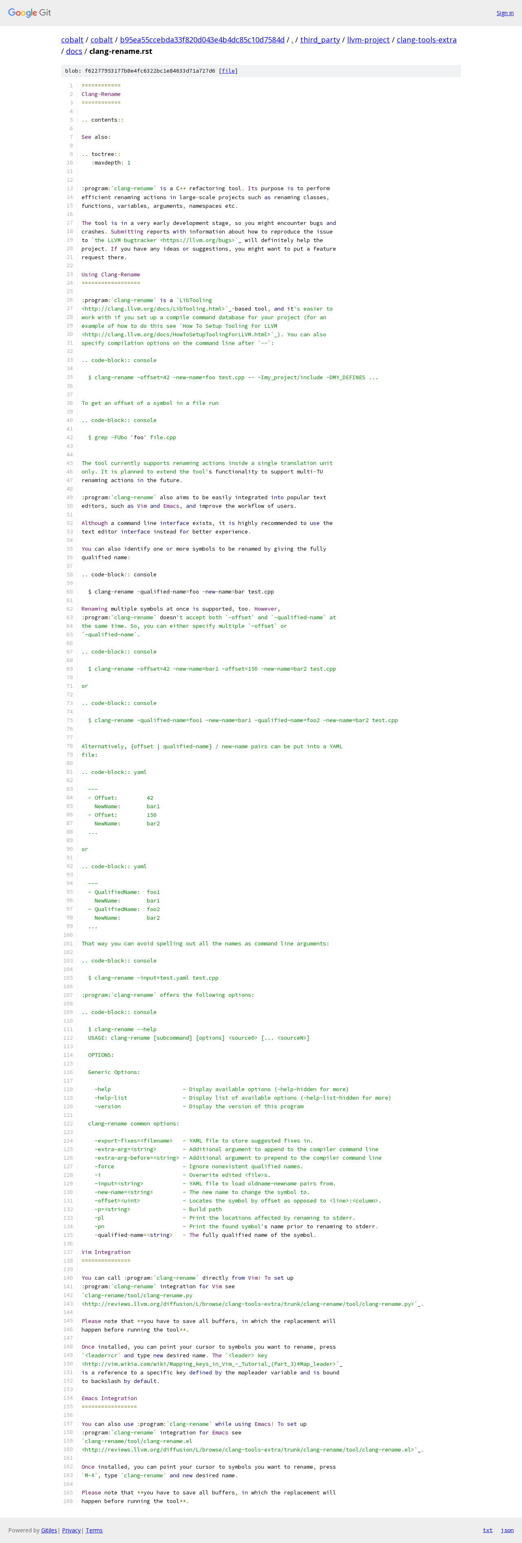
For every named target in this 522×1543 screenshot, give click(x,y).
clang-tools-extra (427, 39)
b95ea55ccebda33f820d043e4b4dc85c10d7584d (202, 39)
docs (74, 51)
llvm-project (368, 39)
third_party (320, 39)
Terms (94, 1530)
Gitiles (49, 1530)
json (507, 1530)
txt (488, 1530)
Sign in (505, 13)
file (228, 70)
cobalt (72, 39)
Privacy (71, 1530)
